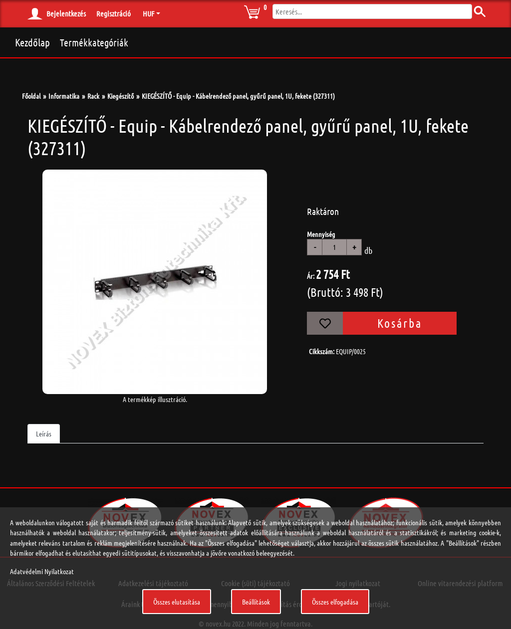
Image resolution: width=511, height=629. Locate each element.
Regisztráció (113, 13)
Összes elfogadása (335, 601)
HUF (148, 13)
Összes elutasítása (176, 601)
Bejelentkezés (66, 13)
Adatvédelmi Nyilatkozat (42, 571)
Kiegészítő (120, 95)
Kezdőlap (32, 42)
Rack (93, 95)
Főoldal (31, 95)
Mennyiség (321, 233)
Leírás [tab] (43, 433)
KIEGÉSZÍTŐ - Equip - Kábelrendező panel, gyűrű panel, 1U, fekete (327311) (238, 95)
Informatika (63, 95)
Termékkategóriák (94, 42)
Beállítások (256, 601)
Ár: (310, 275)
